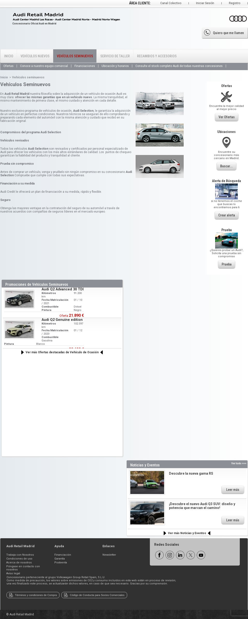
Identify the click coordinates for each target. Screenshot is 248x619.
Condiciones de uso (19, 558)
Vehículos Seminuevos (75, 56)
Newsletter (109, 554)
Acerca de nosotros (19, 562)
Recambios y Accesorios (157, 56)
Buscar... (226, 166)
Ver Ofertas (227, 117)
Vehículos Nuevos (35, 56)
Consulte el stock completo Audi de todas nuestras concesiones (179, 66)
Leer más (232, 490)
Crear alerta (226, 215)
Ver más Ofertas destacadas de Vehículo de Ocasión (62, 352)
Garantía (59, 558)
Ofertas (8, 66)
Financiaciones (84, 66)
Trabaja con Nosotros (20, 554)
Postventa (60, 562)
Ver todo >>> (238, 463)
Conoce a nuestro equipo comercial (44, 66)
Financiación (62, 554)
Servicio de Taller (115, 56)
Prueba (227, 264)
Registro (234, 3)
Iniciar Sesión (205, 3)
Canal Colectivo (170, 3)
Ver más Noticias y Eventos (187, 533)
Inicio (8, 56)
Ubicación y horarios (115, 66)
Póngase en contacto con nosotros (23, 568)
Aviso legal (13, 573)
